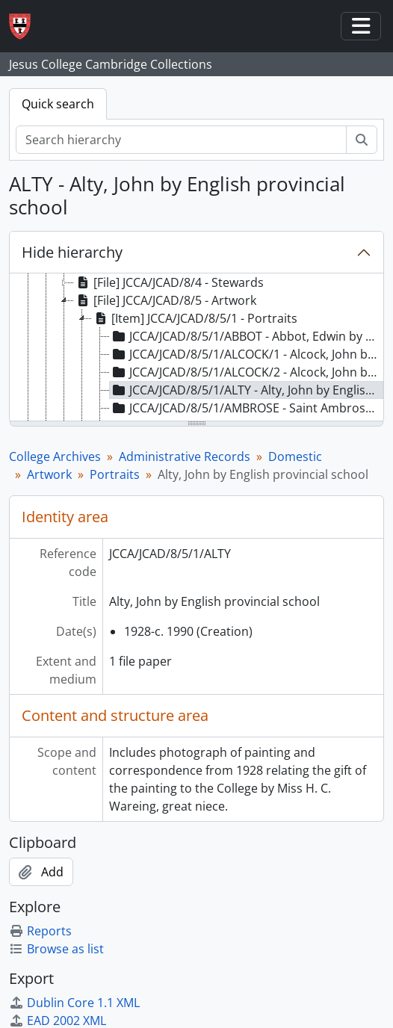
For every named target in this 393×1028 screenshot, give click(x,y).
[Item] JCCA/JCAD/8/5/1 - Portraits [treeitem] (194, 318)
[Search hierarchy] (181, 140)
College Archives (55, 456)
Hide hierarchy (72, 252)
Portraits (115, 474)
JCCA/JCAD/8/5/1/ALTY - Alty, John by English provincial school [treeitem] (246, 390)
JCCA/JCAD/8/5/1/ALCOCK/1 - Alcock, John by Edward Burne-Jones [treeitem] (246, 354)
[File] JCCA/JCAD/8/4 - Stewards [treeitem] (169, 282)
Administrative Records (184, 456)
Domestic (295, 456)
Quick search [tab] (58, 104)
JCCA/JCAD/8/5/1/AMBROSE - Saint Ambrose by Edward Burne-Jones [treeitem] (246, 408)
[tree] (196, 348)
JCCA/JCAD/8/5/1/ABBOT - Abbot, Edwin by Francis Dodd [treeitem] (246, 336)
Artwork (49, 474)
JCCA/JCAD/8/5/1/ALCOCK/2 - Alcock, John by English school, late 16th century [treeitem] (246, 372)
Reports (40, 931)
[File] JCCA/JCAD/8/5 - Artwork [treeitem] (165, 300)
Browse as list (56, 949)
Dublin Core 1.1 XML (74, 1002)
